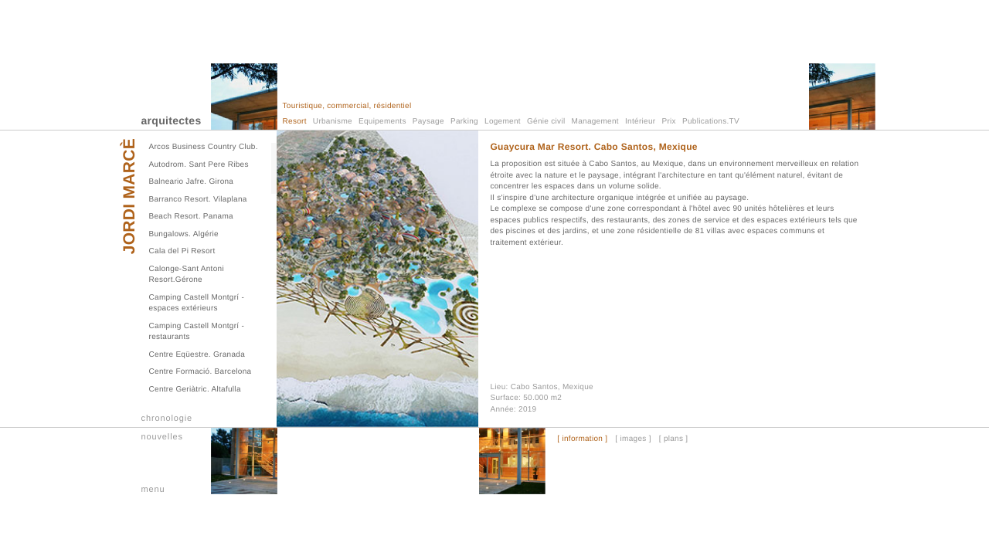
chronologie (167, 418)
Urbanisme (332, 121)
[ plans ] (673, 439)
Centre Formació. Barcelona (200, 372)
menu (153, 489)
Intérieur (640, 121)
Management (595, 121)
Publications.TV (710, 121)
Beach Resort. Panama (191, 216)
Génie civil (546, 121)
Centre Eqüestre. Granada (197, 355)
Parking (464, 121)
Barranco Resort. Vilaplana (198, 199)
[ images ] (633, 439)
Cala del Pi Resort (182, 251)
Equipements (382, 121)
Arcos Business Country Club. (203, 147)
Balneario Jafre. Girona (191, 182)
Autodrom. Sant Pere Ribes (199, 165)
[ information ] (582, 439)
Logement (502, 121)
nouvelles (162, 437)
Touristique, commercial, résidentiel (347, 106)
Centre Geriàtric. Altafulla (195, 389)
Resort (295, 121)
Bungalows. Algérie (184, 234)
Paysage (428, 121)
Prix (668, 121)
